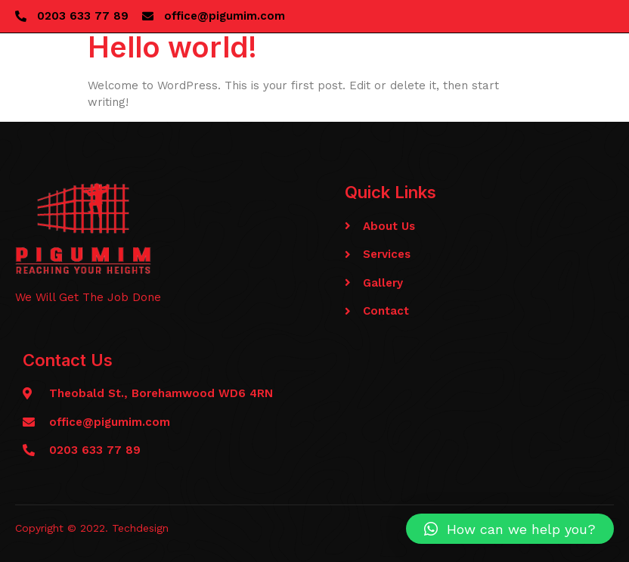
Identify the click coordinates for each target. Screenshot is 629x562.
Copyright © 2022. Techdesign (92, 528)
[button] (510, 529)
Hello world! (172, 46)
